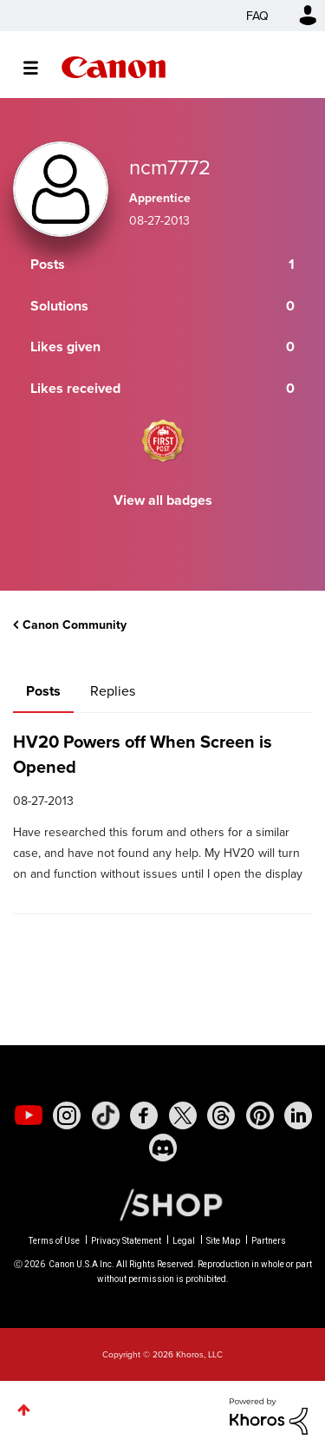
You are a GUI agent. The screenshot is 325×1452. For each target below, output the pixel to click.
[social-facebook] (144, 1115)
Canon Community (114, 67)
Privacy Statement (126, 1241)
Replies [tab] (112, 690)
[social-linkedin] (298, 1115)
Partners (268, 1241)
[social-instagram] (67, 1115)
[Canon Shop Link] (162, 1203)
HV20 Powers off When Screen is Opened (142, 753)
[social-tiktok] (106, 1115)
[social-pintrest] (260, 1115)
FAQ (257, 15)
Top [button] (24, 1410)
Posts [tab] (43, 691)
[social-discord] (163, 1147)
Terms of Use (54, 1241)
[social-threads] (221, 1115)
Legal (183, 1241)
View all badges (163, 500)
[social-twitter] (183, 1115)
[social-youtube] (28, 1115)
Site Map (223, 1241)
